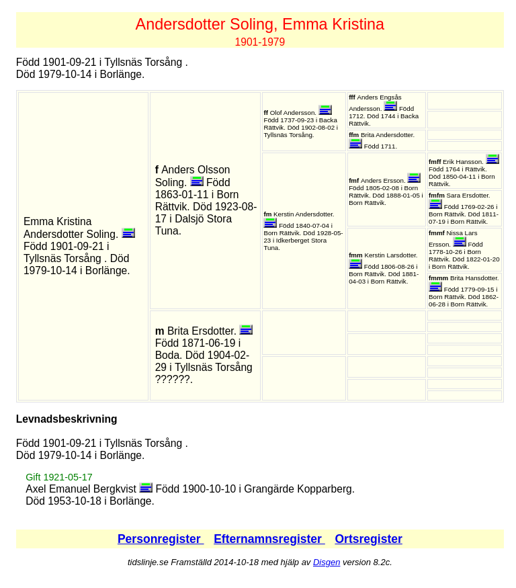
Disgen (326, 562)
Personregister (161, 539)
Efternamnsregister (269, 539)
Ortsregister (368, 539)
